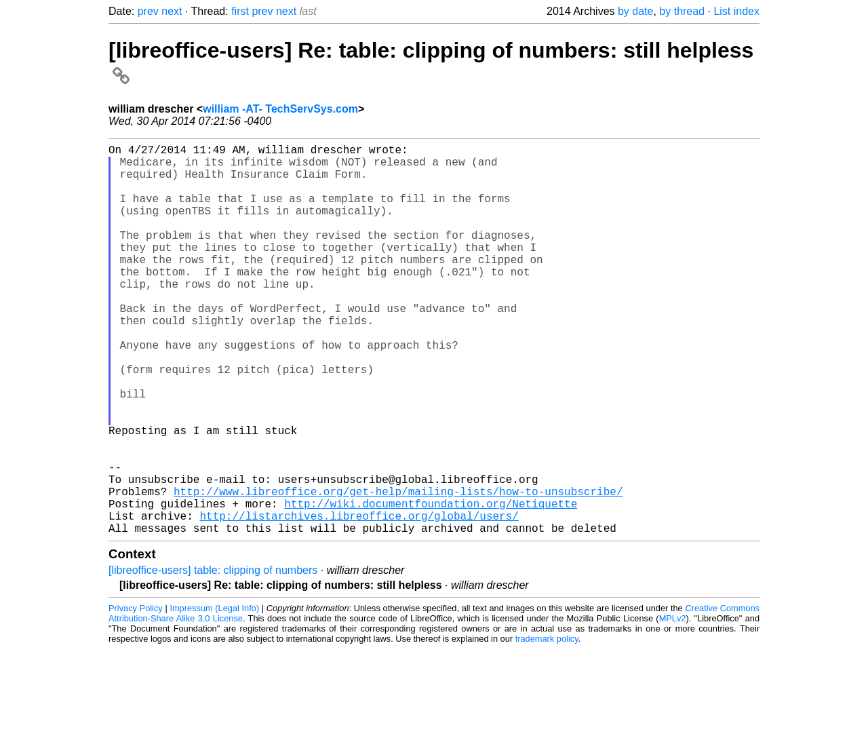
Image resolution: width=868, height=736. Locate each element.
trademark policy (546, 725)
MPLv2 (672, 705)
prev (148, 11)
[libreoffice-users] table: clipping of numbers (212, 657)
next (171, 11)
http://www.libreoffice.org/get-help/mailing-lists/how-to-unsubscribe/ (398, 569)
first (240, 11)
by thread (682, 11)
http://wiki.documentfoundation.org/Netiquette (430, 584)
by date (635, 11)
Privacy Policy (135, 695)
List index (736, 11)
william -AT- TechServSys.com (280, 109)
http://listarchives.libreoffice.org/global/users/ (358, 599)
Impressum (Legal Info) (214, 695)
